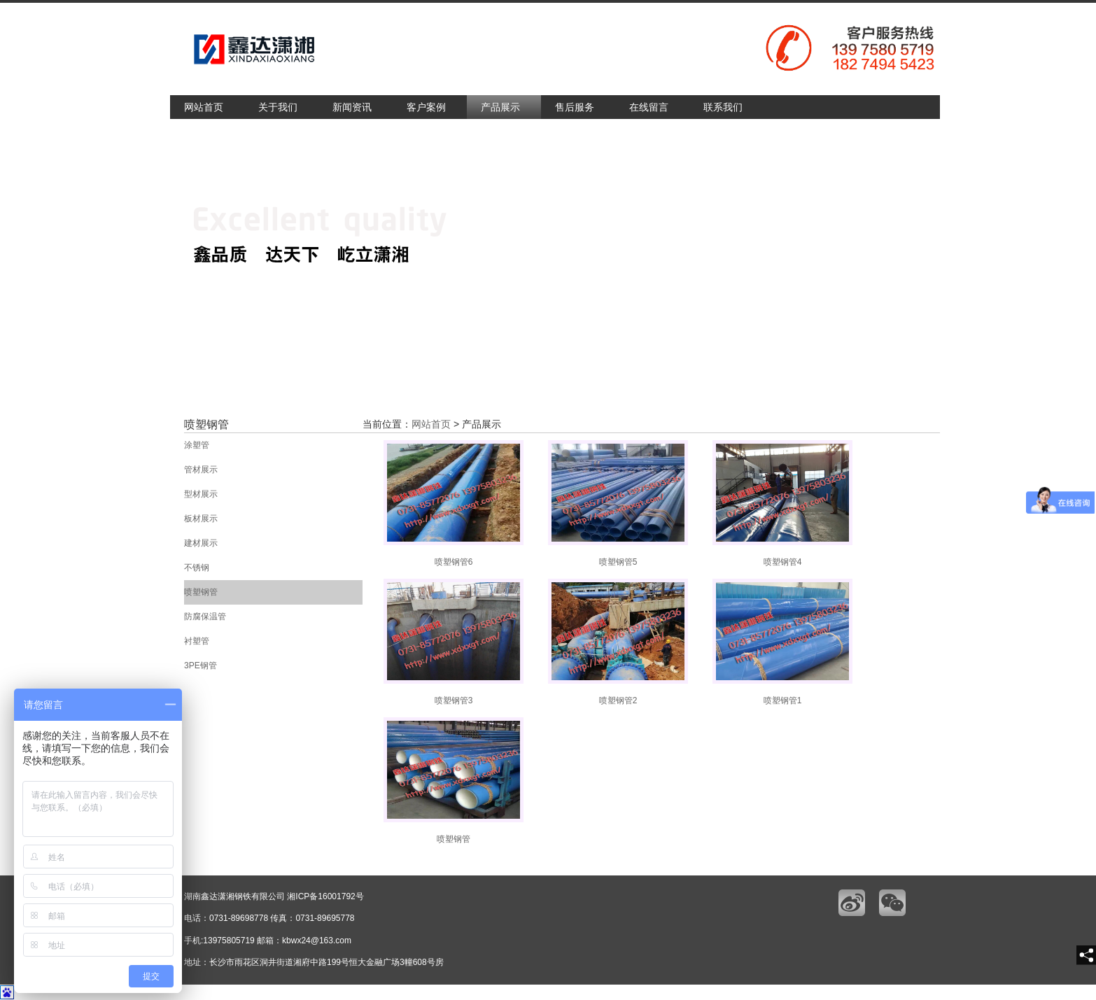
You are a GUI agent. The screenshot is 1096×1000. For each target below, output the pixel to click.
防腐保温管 (205, 616)
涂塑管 (196, 445)
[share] (1086, 955)
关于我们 (277, 107)
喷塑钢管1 (782, 642)
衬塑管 (196, 641)
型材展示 (201, 494)
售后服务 (574, 107)
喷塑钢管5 (618, 503)
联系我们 (723, 107)
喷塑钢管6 (454, 503)
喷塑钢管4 (782, 503)
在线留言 (648, 107)
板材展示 (201, 518)
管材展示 (201, 469)
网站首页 (203, 107)
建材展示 (201, 543)
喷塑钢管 (201, 592)
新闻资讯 (352, 107)
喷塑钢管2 (618, 642)
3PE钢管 (200, 665)
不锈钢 (196, 567)
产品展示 (500, 107)
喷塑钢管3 (454, 642)
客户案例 (426, 107)
